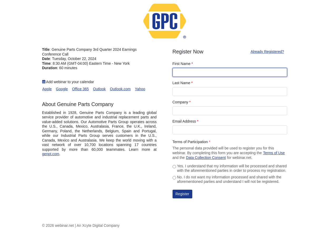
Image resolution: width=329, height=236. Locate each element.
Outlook (99, 89)
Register (182, 194)
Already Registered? (267, 51)
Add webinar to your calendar (68, 82)
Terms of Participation (191, 142)
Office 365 (80, 89)
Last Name (183, 83)
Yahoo (140, 89)
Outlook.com (120, 89)
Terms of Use (274, 153)
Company (182, 102)
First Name (183, 64)
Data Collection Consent (206, 157)
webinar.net (64, 225)
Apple (47, 89)
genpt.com (50, 154)
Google (62, 89)
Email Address (186, 121)
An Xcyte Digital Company (98, 225)
